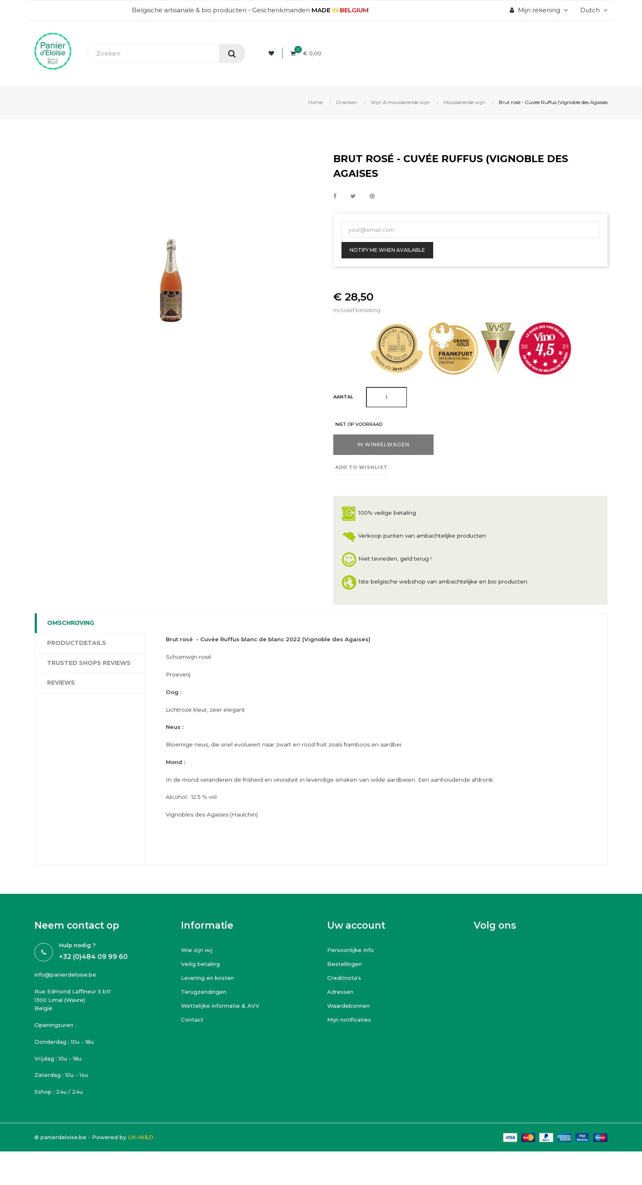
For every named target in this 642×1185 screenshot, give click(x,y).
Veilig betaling (203, 980)
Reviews (61, 683)
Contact (193, 1036)
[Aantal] (386, 397)
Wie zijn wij (198, 966)
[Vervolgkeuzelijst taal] (593, 10)
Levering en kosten (211, 994)
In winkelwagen (383, 446)
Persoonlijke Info (354, 966)
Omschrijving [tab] (70, 624)
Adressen (342, 1008)
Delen (335, 196)
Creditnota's (346, 994)
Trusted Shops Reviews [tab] (89, 663)
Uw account (356, 942)
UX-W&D (155, 1163)
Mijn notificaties (351, 1036)
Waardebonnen (352, 1022)
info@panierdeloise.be (70, 992)
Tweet (353, 196)
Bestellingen (347, 980)
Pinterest (372, 196)
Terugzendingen (208, 1008)
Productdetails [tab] (76, 644)
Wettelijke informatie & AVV (224, 1022)
